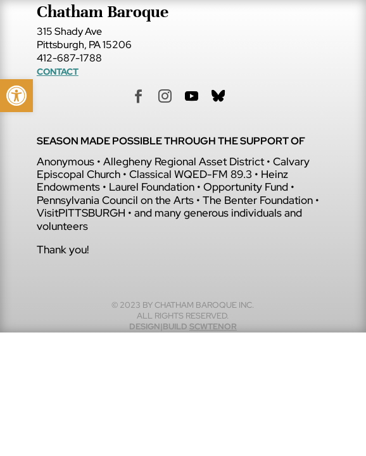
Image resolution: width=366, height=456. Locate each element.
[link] (16, 95)
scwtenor (213, 326)
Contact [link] (58, 71)
